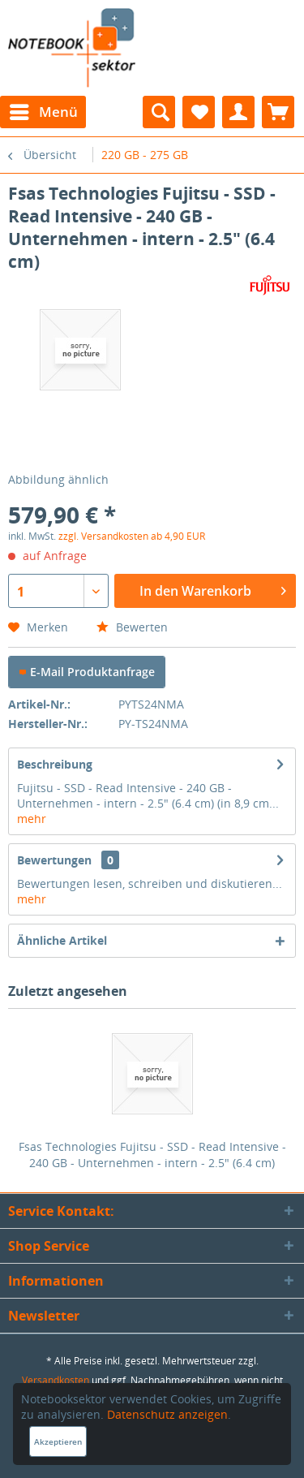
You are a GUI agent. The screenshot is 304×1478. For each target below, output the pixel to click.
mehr (31, 818)
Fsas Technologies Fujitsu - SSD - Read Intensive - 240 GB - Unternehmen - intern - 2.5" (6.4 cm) (152, 1154)
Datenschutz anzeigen (167, 1414)
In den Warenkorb (212, 589)
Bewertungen (54, 860)
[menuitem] (43, 112)
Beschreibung (54, 764)
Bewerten (132, 627)
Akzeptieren (58, 1441)
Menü (44, 110)
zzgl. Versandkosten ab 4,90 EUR (131, 536)
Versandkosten (55, 1380)
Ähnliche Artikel (62, 940)
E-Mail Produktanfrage (87, 671)
